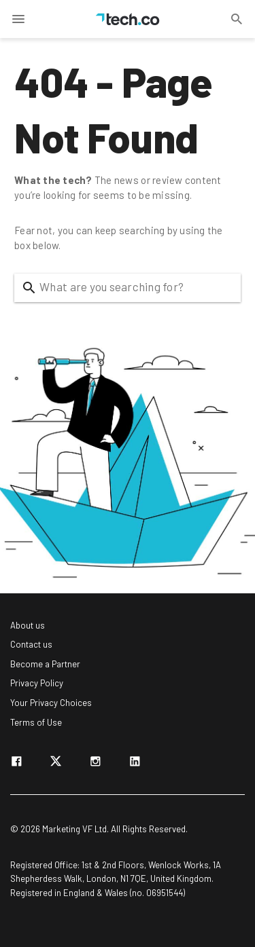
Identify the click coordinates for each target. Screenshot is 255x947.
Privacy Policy (36, 682)
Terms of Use (36, 722)
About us (27, 625)
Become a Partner (45, 663)
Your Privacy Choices (51, 702)
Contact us (31, 644)
